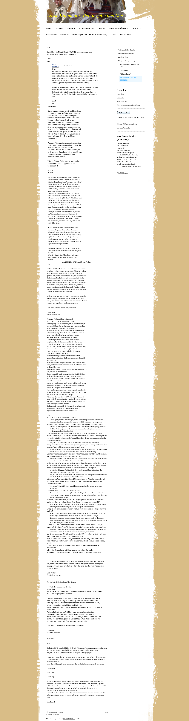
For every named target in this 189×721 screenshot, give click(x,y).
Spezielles (120, 94)
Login (106, 712)
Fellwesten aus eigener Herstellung (128, 105)
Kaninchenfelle (122, 101)
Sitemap (60, 712)
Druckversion (51, 712)
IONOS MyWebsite (69, 719)
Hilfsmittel (120, 98)
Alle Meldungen (122, 173)
